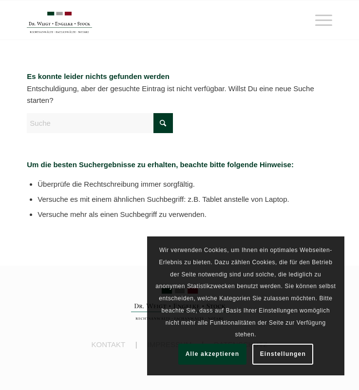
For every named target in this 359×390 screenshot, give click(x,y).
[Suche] (100, 123)
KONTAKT (108, 344)
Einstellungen (283, 354)
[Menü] (318, 19)
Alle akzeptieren (213, 354)
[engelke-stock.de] (149, 19)
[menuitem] (318, 19)
